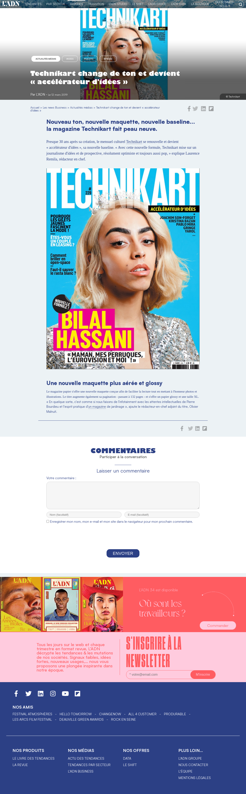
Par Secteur (55, 4)
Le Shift (137, 4)
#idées (69, 59)
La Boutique (200, 4)
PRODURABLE (175, 714)
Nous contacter (193, 765)
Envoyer (123, 557)
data (127, 758)
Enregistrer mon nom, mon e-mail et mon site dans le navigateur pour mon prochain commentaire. (121, 525)
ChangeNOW (110, 714)
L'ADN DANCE (157, 4)
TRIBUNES (76, 4)
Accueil (34, 107)
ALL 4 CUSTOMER (142, 714)
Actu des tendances (86, 758)
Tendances (33, 4)
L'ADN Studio (118, 4)
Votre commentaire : (61, 478)
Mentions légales (194, 778)
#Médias (88, 59)
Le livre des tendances (33, 758)
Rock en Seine (123, 719)
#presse (108, 59)
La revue (20, 765)
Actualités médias (46, 59)
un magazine (97, 407)
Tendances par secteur (89, 765)
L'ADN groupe (190, 758)
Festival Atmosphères (32, 714)
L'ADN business (80, 771)
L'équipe (185, 771)
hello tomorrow (76, 714)
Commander (218, 625)
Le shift (130, 765)
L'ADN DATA (178, 4)
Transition (96, 4)
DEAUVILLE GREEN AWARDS (81, 719)
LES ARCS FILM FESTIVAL (32, 719)
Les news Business (55, 107)
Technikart (134, 142)
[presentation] (123, 541)
